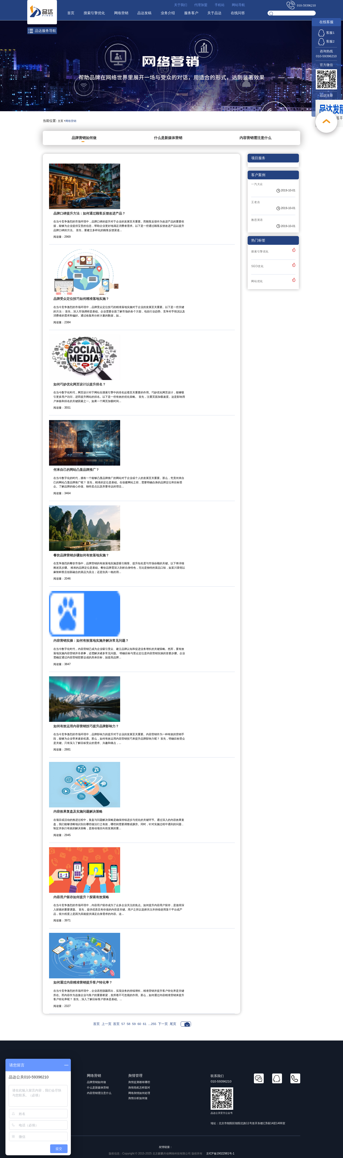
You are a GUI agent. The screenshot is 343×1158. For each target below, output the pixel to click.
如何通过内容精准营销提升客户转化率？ (82, 982)
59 (134, 1024)
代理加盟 (200, 5)
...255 (152, 1024)
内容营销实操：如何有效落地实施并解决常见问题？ (91, 641)
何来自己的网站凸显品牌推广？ (76, 470)
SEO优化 (257, 266)
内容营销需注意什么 (255, 138)
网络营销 (121, 13)
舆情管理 (135, 1075)
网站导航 (238, 5)
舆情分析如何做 (137, 1098)
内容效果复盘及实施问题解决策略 (77, 811)
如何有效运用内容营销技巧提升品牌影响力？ (86, 726)
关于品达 (214, 13)
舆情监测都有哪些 (139, 1082)
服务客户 (191, 13)
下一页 (163, 1024)
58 (128, 1024)
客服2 (326, 41)
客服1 (326, 33)
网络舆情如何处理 (139, 1092)
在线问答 (238, 13)
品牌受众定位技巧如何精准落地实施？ (81, 299)
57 (123, 1024)
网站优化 (257, 281)
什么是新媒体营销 (168, 138)
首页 (70, 13)
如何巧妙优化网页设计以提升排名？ (79, 384)
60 (139, 1024)
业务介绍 (167, 13)
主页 (60, 120)
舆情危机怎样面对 (139, 1087)
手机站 (219, 5)
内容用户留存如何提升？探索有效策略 (81, 897)
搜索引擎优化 (93, 13)
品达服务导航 (42, 31)
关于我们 (180, 5)
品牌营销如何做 (84, 138)
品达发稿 (144, 13)
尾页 (173, 1024)
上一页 (106, 1024)
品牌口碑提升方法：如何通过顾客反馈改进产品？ (89, 213)
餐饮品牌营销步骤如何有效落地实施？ (81, 555)
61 (144, 1024)
